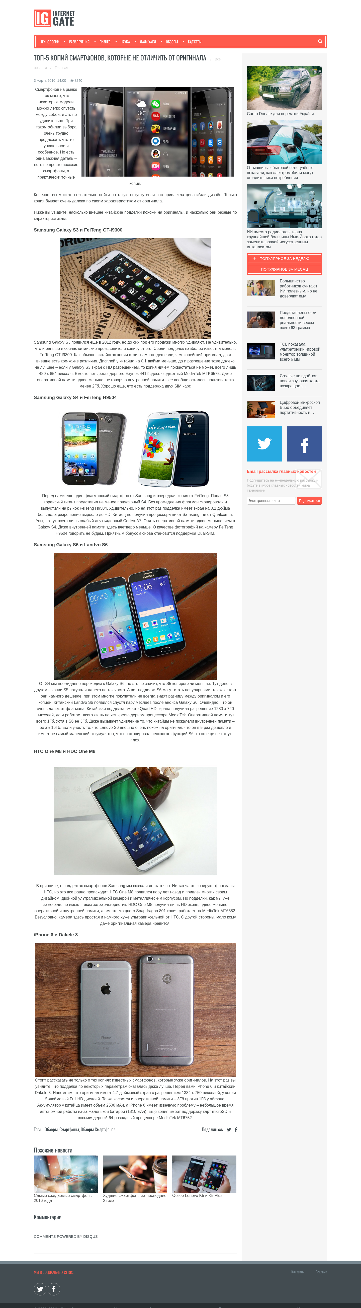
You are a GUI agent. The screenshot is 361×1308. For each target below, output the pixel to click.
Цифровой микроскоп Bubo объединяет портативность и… (300, 407)
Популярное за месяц (284, 269)
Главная (61, 68)
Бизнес (103, 41)
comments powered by (66, 1229)
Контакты (297, 1264)
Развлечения (76, 41)
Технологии (50, 41)
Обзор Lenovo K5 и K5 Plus (197, 1195)
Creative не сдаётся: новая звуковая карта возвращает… (300, 381)
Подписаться (309, 501)
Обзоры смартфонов (98, 1129)
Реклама (321, 1264)
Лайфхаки (145, 41)
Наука (123, 41)
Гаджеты (192, 41)
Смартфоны (69, 1129)
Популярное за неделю (285, 258)
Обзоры (169, 41)
